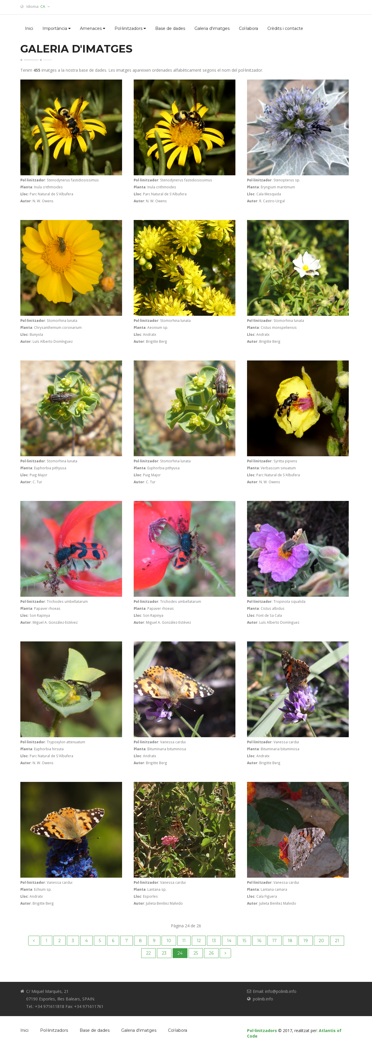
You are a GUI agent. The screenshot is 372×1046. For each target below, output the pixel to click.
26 (211, 953)
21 (337, 940)
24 (180, 953)
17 (274, 940)
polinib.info (263, 999)
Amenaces (92, 28)
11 (184, 940)
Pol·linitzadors (130, 28)
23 (164, 953)
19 (305, 940)
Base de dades (170, 28)
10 (169, 940)
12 (199, 940)
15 (244, 940)
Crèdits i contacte (285, 28)
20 (321, 940)
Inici (29, 28)
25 (196, 953)
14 (229, 940)
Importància (56, 28)
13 (214, 940)
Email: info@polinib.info (274, 991)
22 (148, 953)
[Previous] (34, 941)
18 (290, 940)
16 (259, 940)
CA (45, 6)
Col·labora (248, 28)
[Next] (225, 953)
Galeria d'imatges (212, 28)
